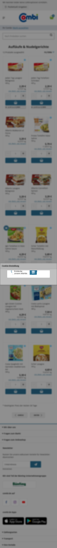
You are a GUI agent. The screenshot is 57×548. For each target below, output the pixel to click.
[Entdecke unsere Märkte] (33, 272)
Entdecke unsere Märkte (20, 272)
